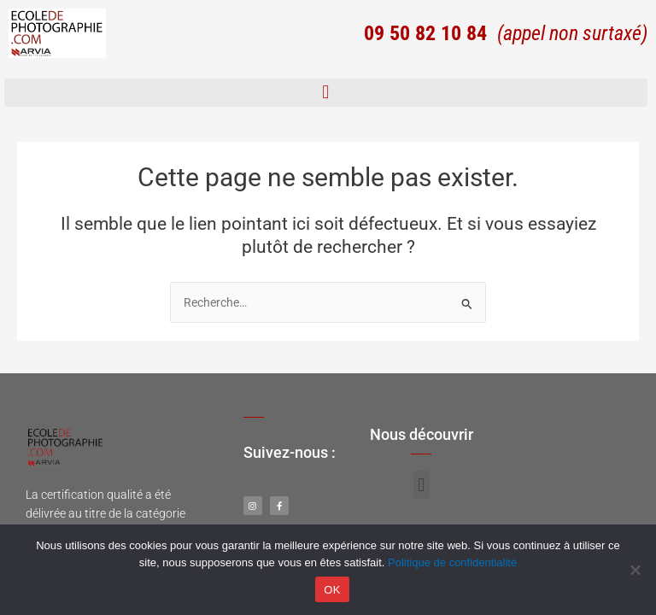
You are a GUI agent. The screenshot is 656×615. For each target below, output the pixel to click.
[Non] (634, 569)
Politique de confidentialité (452, 562)
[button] (325, 93)
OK (332, 589)
